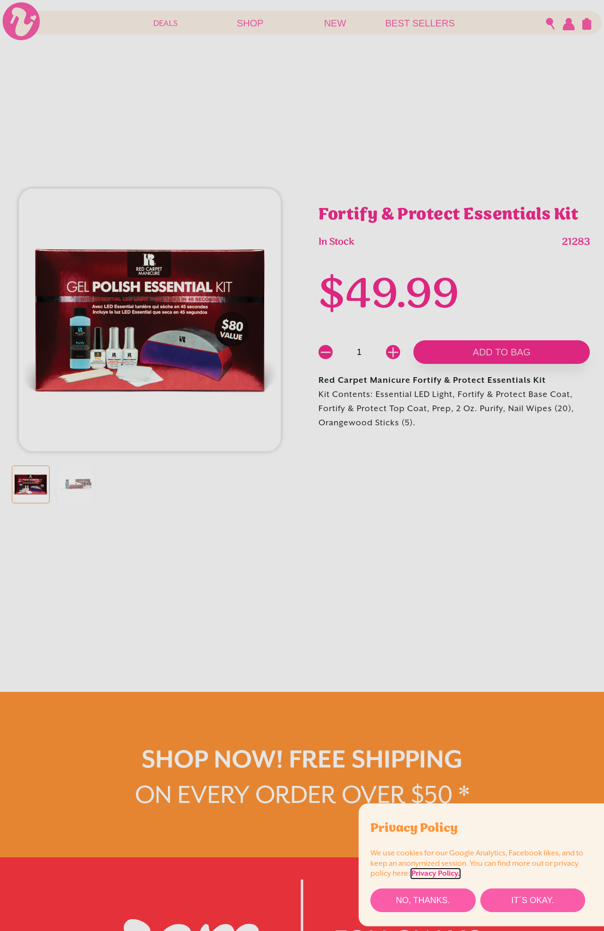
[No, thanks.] (423, 900)
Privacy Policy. (435, 873)
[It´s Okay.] (533, 900)
